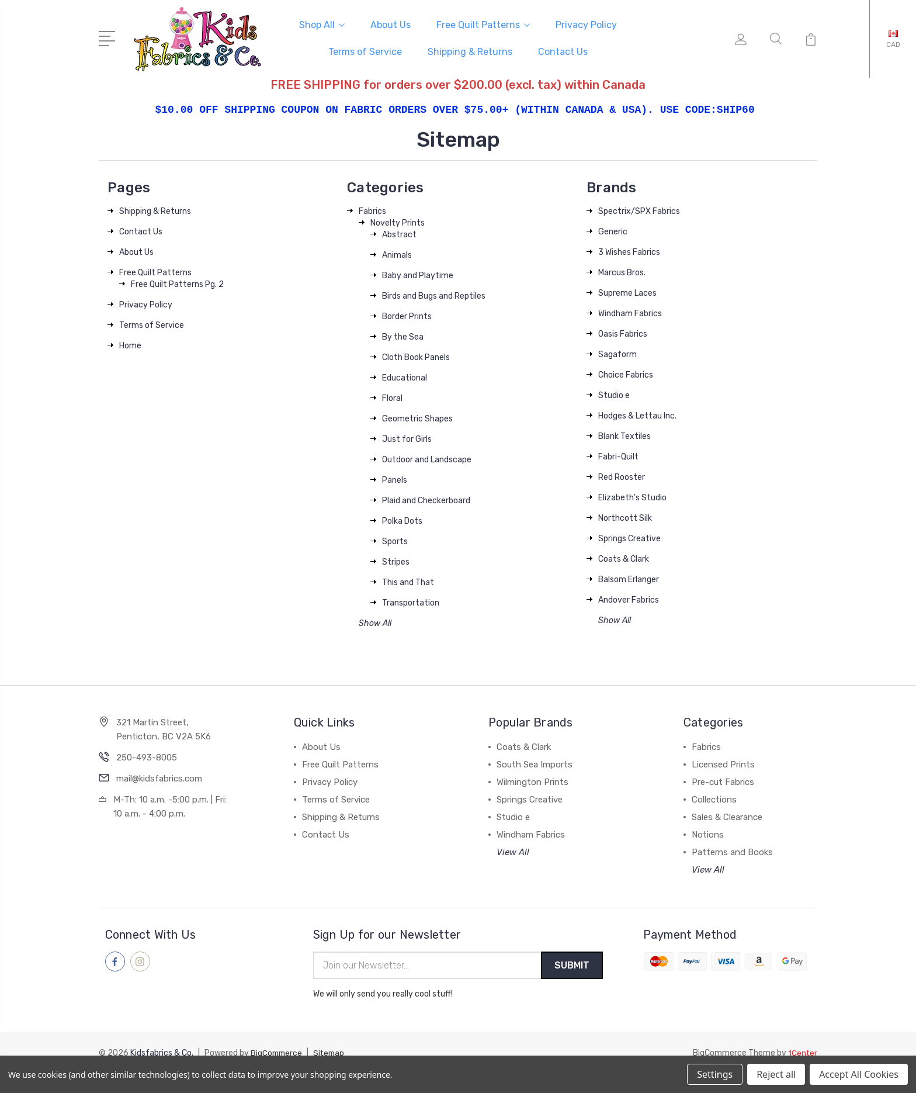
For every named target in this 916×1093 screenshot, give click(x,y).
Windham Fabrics (630, 312)
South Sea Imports (534, 763)
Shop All (322, 24)
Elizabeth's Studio (632, 496)
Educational (404, 376)
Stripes (396, 560)
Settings (715, 1074)
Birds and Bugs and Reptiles (433, 294)
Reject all (776, 1074)
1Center (802, 1052)
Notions (708, 833)
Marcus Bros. (622, 271)
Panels (394, 478)
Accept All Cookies (858, 1074)
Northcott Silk (625, 516)
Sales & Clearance (727, 815)
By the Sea (403, 335)
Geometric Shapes (417, 417)
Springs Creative (629, 537)
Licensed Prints (723, 763)
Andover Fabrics (628, 598)
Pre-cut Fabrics (723, 780)
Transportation (410, 601)
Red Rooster (621, 475)
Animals (397, 253)
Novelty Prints (397, 221)
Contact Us (563, 51)
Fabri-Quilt (618, 455)
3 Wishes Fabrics (629, 250)
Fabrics (372, 210)
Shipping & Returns (470, 51)
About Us (390, 24)
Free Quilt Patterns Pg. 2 (177, 283)
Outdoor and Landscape (426, 458)
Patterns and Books (732, 850)
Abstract (399, 233)
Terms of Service (365, 51)
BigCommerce (277, 1052)
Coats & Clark (623, 557)
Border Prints (407, 315)
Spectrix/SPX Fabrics (639, 210)
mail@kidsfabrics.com (159, 777)
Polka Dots (402, 519)
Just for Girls (407, 437)
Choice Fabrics (625, 373)
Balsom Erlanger (628, 578)
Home (130, 344)
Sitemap (331, 1052)
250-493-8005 (146, 755)
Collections (714, 798)
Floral (392, 397)
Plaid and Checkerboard (426, 499)
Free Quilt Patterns (483, 24)
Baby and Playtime (417, 274)
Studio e (614, 394)
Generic (612, 230)
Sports (395, 540)
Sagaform (617, 353)
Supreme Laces (627, 291)
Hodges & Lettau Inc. (637, 414)
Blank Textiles (624, 435)
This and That (408, 581)
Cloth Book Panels (416, 356)
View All (513, 850)
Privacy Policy (586, 24)
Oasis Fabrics (622, 332)
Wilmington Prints (532, 780)
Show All (375, 622)
